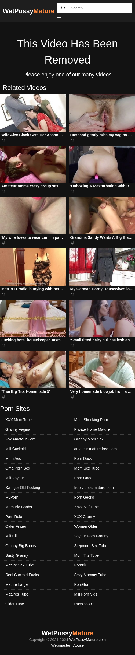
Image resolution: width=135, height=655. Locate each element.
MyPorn (11, 497)
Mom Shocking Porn (91, 420)
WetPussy (28, 11)
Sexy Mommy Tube (90, 575)
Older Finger (15, 526)
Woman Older (85, 526)
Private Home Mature (92, 429)
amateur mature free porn (95, 449)
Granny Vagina (17, 429)
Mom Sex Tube (87, 468)
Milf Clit (11, 536)
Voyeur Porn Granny (91, 536)
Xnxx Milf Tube (86, 507)
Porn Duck (83, 458)
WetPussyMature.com (87, 640)
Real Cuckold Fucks (22, 575)
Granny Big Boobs (20, 546)
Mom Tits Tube (86, 555)
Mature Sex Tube (19, 565)
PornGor (81, 584)
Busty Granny (16, 555)
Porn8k (80, 565)
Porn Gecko (84, 497)
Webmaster (60, 645)
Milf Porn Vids (85, 594)
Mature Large (16, 584)
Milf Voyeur (14, 478)
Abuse (78, 645)
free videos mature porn (94, 487)
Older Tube (14, 604)
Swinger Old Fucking (22, 487)
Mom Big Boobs (18, 507)
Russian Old (84, 604)
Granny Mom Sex (89, 439)
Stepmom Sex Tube (90, 546)
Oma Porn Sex (17, 468)
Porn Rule (13, 516)
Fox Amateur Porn (20, 439)
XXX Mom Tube (18, 420)
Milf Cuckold (15, 449)
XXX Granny (84, 516)
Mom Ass (13, 458)
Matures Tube (16, 594)
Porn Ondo (83, 478)
